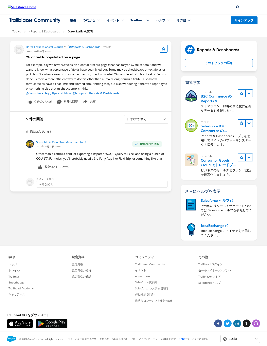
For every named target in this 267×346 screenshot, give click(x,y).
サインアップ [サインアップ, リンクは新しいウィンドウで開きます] (244, 20)
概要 (73, 20)
